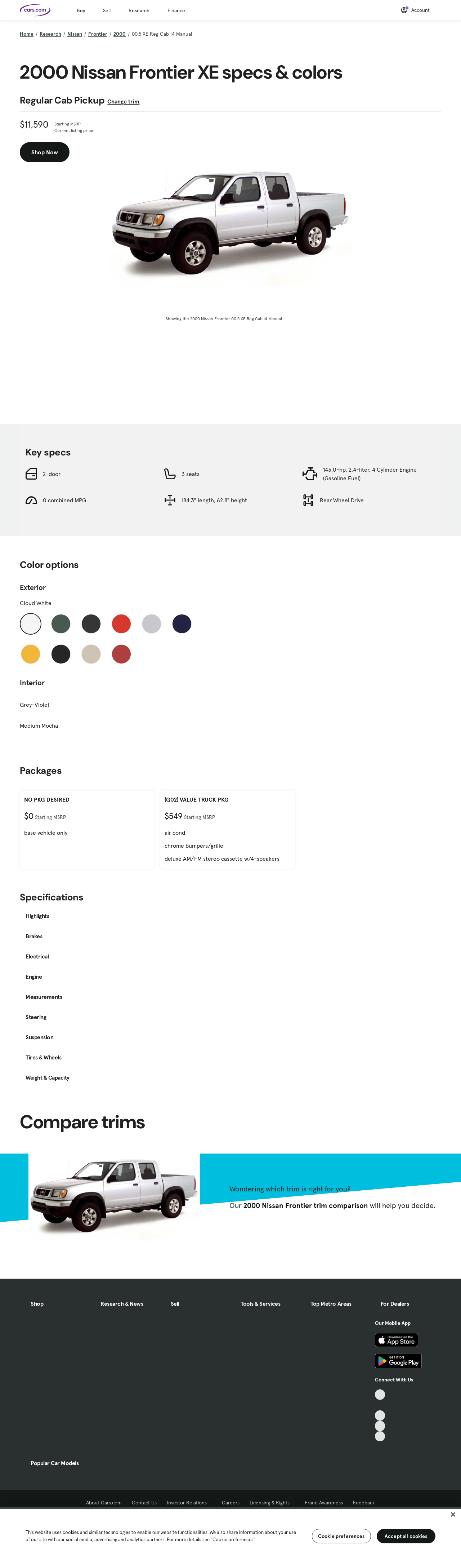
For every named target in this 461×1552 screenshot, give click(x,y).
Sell (107, 10)
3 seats (191, 473)
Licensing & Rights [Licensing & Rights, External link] (272, 1502)
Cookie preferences (341, 1536)
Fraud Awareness (324, 1502)
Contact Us (144, 1502)
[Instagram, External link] (380, 1426)
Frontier (97, 34)
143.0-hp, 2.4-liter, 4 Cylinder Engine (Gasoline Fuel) (370, 474)
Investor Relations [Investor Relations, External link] (189, 1502)
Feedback (364, 1502)
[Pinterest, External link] (380, 1436)
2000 (119, 34)
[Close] (453, 1514)
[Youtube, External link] (380, 1415)
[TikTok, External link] (380, 1394)
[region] (230, 1529)
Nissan (74, 34)
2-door (52, 473)
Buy (81, 10)
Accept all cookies (406, 1536)
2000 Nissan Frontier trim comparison (305, 1205)
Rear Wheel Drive (342, 500)
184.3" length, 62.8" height (214, 500)
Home (26, 34)
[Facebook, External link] (380, 1405)
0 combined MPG (64, 500)
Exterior (33, 587)
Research (139, 10)
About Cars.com (104, 1502)
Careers (231, 1502)
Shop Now (44, 152)
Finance (176, 10)
